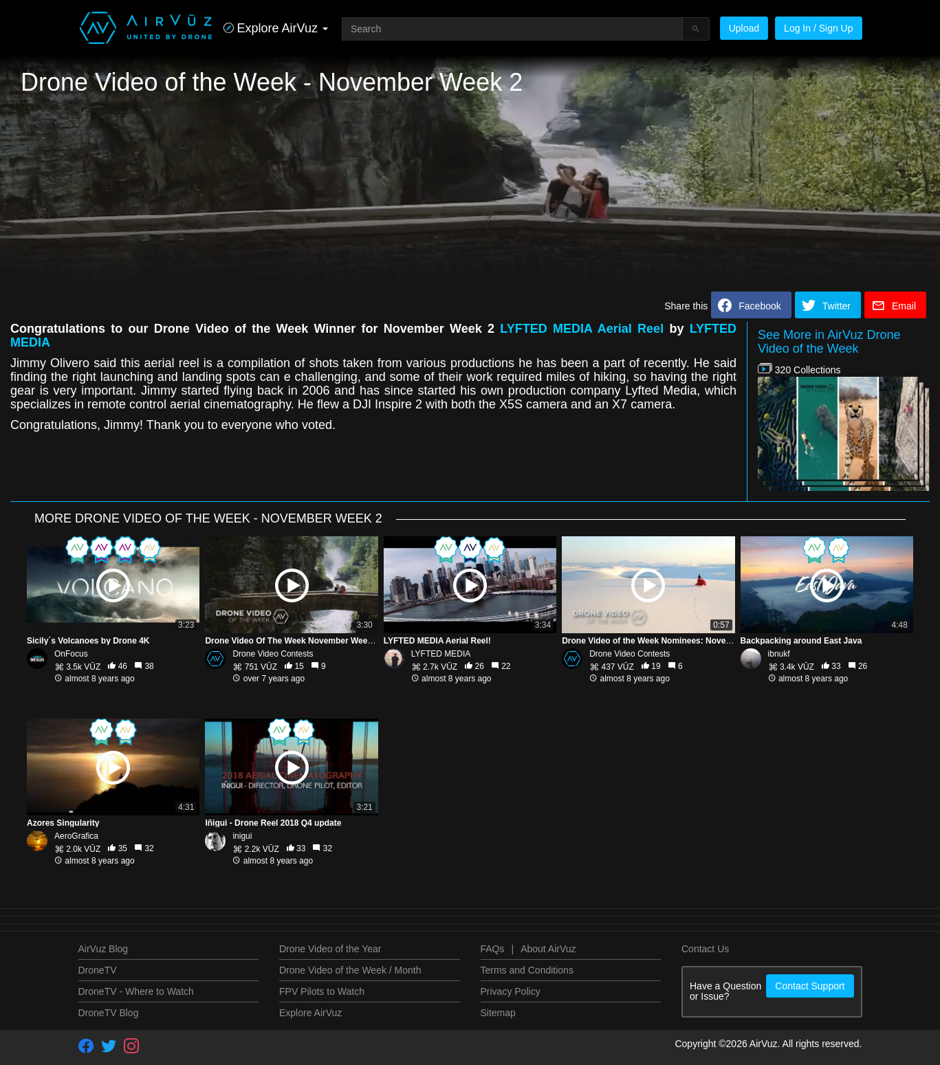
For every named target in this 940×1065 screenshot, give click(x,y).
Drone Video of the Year (330, 948)
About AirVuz (548, 948)
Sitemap (498, 1012)
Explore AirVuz (310, 1012)
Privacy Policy (510, 991)
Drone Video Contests (272, 654)
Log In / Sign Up (818, 28)
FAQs (493, 948)
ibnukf (779, 654)
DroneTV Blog (108, 1012)
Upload (744, 28)
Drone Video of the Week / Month (350, 970)
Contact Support (809, 985)
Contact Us (705, 948)
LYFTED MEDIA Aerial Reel (582, 329)
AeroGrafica (76, 836)
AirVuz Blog (103, 948)
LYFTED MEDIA (440, 654)
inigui (242, 836)
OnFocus (71, 654)
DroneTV (97, 970)
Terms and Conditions (527, 970)
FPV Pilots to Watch (321, 991)
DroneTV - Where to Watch (136, 991)
